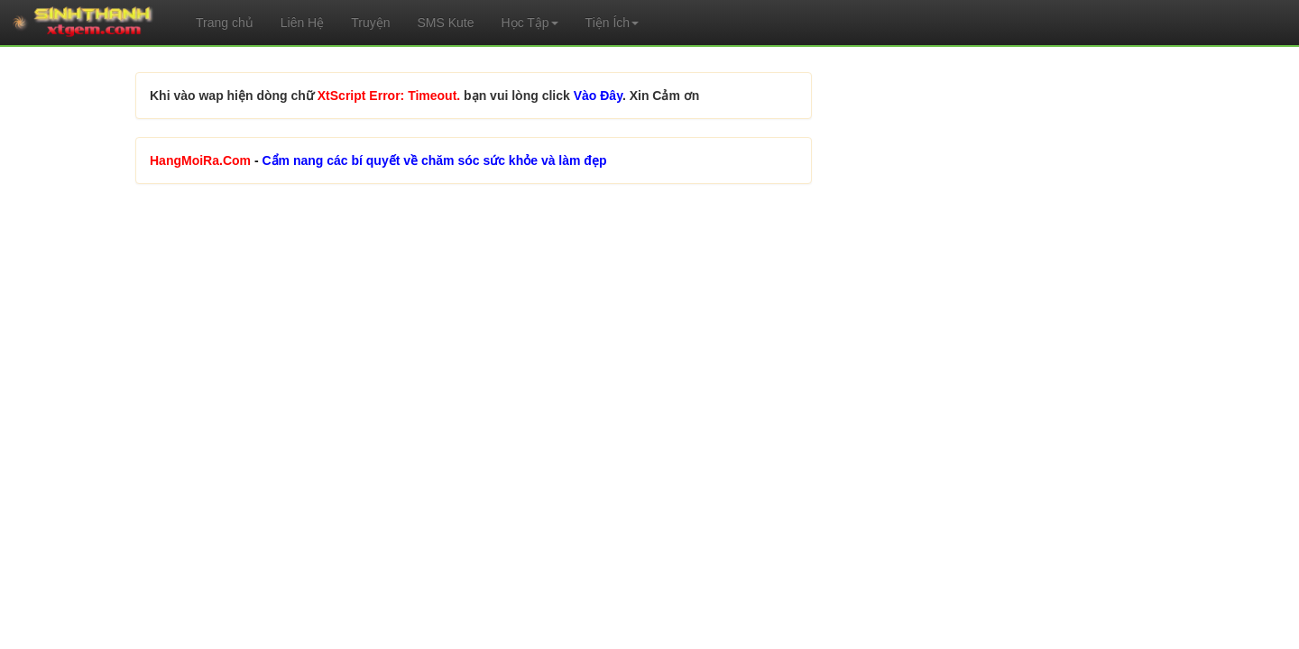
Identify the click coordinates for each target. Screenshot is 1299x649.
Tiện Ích (612, 22)
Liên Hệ (302, 22)
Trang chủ (224, 22)
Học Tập (530, 22)
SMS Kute (445, 22)
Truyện (370, 22)
